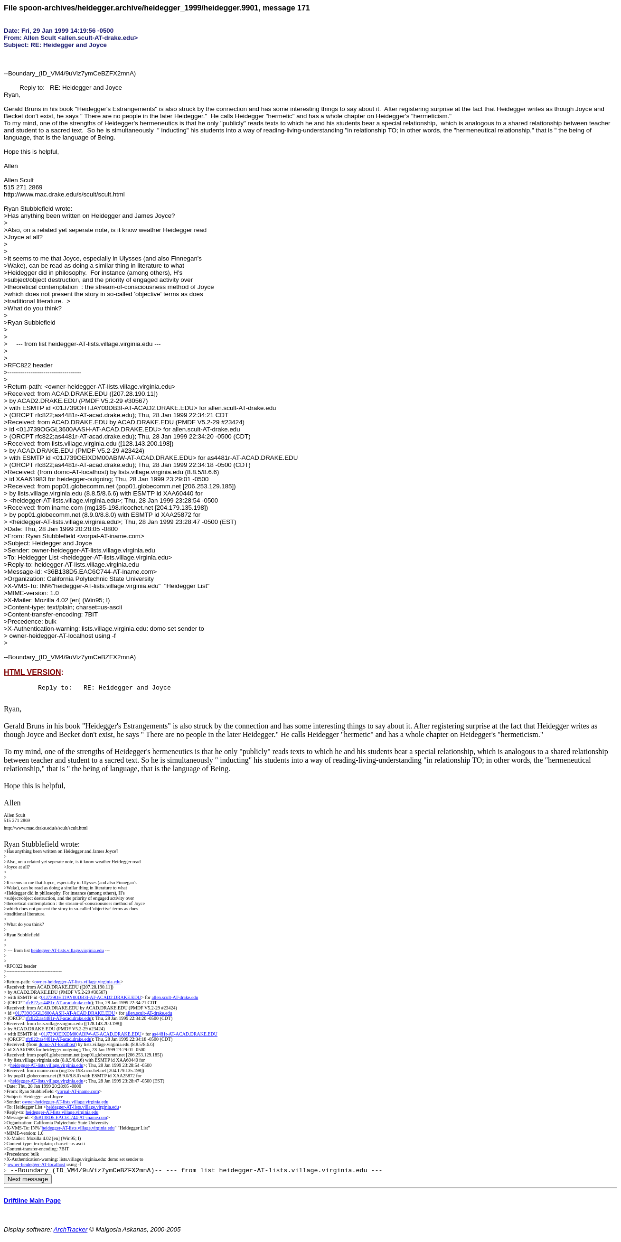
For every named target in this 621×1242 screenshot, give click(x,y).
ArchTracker (71, 1232)
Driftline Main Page (32, 1203)
